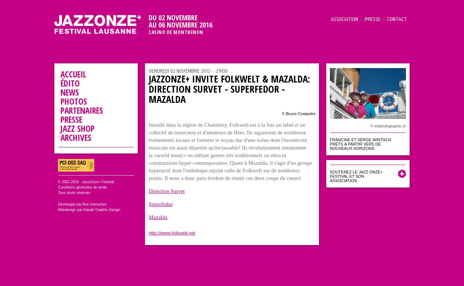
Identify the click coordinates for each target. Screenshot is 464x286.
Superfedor (161, 204)
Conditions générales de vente (82, 187)
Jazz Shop (78, 128)
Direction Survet (167, 191)
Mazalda (158, 217)
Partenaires (82, 110)
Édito (70, 83)
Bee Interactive (95, 204)
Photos (74, 101)
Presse (373, 19)
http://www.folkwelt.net (172, 233)
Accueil (73, 74)
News (70, 92)
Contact (397, 19)
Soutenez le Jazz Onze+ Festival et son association (356, 176)
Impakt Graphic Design (101, 210)
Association (344, 19)
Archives (76, 137)
